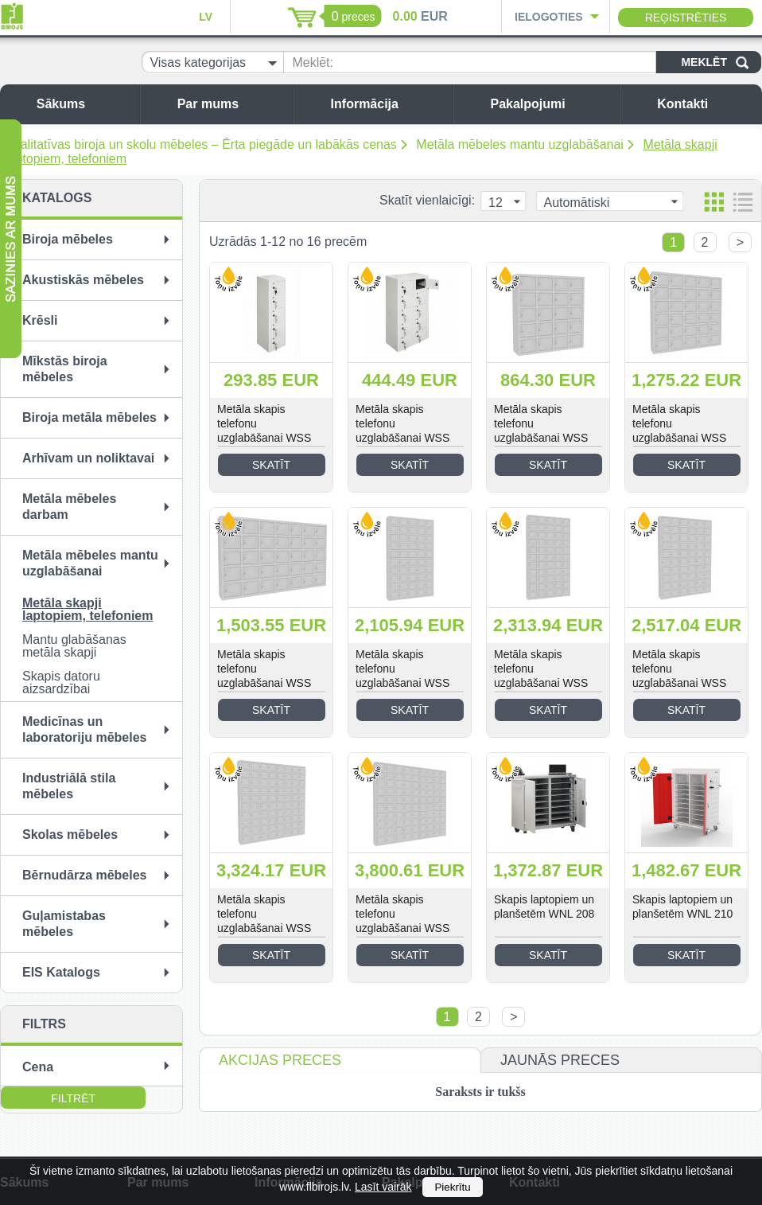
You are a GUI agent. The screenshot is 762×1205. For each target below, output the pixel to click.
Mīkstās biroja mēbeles (64, 369)
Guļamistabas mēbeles (64, 923)
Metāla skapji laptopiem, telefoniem (87, 609)
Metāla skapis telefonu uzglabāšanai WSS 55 (541, 676)
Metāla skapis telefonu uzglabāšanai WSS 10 (402, 430)
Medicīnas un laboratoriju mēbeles (84, 729)
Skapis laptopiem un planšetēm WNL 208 (544, 906)
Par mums (231, 104)
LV (205, 16)
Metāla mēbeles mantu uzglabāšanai (520, 144)
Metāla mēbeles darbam (69, 506)
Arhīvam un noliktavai (88, 458)
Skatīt (271, 464)
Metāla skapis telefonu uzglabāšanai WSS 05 (264, 430)
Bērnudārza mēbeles (84, 875)
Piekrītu (452, 1187)
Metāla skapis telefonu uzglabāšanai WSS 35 (264, 676)
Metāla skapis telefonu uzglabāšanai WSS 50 (402, 676)
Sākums (84, 104)
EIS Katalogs (61, 972)
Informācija (388, 104)
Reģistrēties (686, 17)
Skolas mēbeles (70, 834)
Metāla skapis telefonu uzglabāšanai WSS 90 (402, 921)
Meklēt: (312, 62)
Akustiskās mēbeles (83, 280)
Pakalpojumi (550, 104)
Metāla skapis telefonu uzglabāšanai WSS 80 (264, 921)
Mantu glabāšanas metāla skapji (74, 646)
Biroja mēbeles (67, 239)
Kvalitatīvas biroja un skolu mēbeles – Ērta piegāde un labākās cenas (201, 144)
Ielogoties (549, 16)
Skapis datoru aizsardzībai (61, 682)
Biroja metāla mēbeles (89, 417)
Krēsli (39, 320)
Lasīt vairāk (383, 1186)
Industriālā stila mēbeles (68, 786)
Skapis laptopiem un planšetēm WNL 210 (682, 906)
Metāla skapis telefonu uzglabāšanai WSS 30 (679, 430)
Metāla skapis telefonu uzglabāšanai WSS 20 (541, 430)
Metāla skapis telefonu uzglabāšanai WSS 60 (679, 676)
